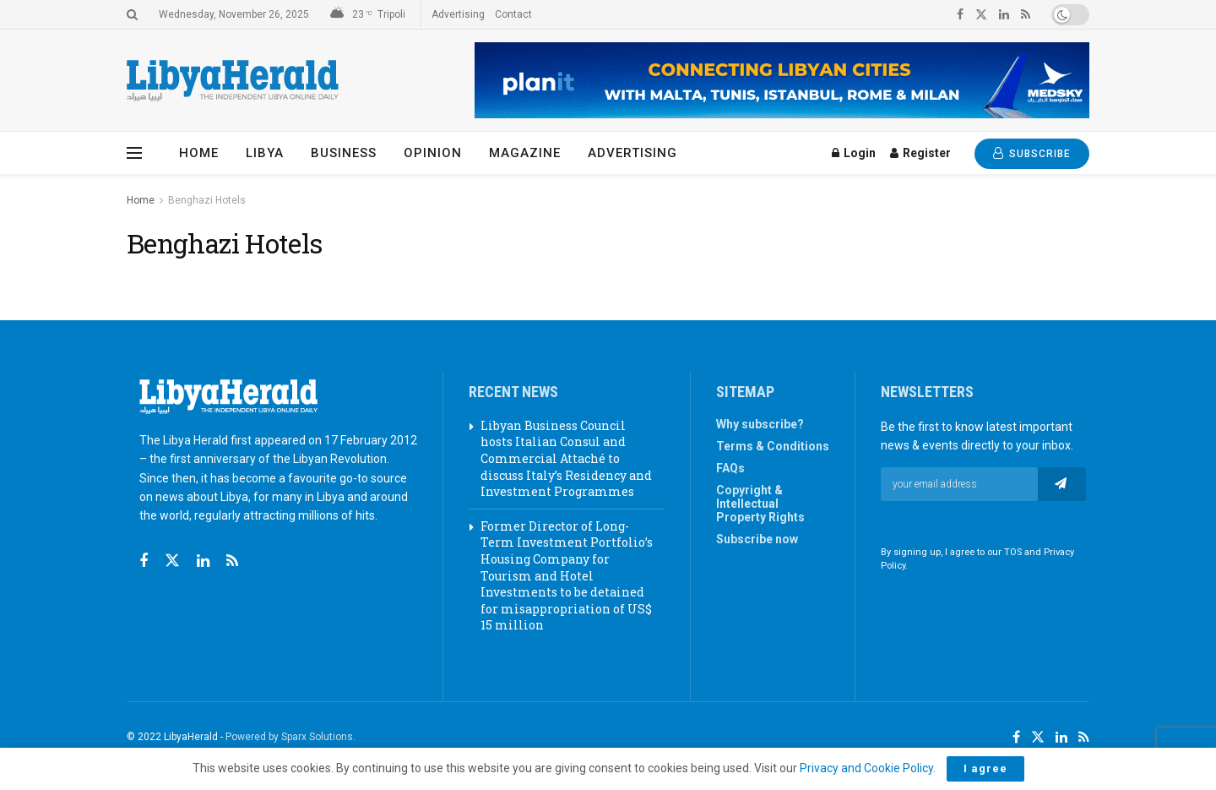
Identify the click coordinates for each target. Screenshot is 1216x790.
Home (199, 153)
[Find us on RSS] (232, 561)
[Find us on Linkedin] (203, 561)
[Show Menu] (134, 153)
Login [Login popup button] (854, 153)
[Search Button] (132, 14)
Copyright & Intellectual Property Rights (760, 503)
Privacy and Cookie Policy (866, 768)
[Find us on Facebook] (143, 561)
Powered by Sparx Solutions (289, 737)
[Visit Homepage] (233, 80)
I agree (985, 768)
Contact (513, 14)
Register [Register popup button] (920, 153)
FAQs (730, 468)
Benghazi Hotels (207, 200)
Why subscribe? (760, 424)
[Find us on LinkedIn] (1061, 737)
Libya (265, 153)
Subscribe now (757, 539)
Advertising (458, 14)
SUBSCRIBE (1032, 153)
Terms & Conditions (772, 446)
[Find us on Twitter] (172, 561)
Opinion (433, 153)
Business (344, 153)
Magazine (525, 153)
